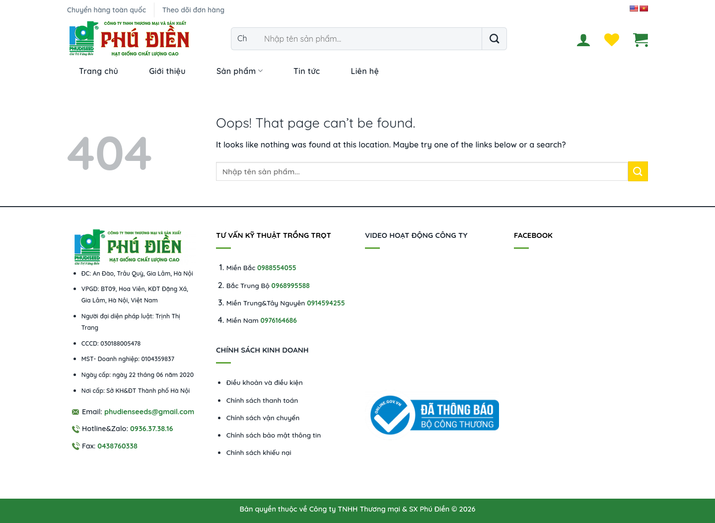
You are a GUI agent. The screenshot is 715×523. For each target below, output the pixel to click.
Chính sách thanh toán (262, 400)
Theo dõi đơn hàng (193, 9)
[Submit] (494, 38)
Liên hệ (365, 71)
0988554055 (276, 267)
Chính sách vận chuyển (262, 417)
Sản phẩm (239, 71)
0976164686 (278, 320)
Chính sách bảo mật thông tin (273, 435)
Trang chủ (98, 71)
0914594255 (326, 303)
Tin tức (306, 71)
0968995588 (291, 285)
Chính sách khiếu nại (258, 452)
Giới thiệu (167, 71)
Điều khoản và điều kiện (264, 382)
